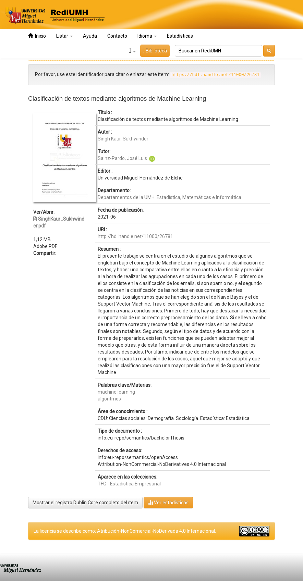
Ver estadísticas (168, 502)
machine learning (116, 392)
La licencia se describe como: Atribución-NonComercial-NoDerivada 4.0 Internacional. (125, 531)
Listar (64, 36)
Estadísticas (180, 36)
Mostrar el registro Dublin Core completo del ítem (85, 502)
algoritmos (109, 398)
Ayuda (90, 36)
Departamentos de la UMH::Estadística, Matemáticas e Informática (169, 197)
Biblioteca (155, 50)
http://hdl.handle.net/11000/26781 (135, 236)
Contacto (117, 36)
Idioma (147, 36)
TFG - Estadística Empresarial (129, 483)
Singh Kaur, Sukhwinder (123, 138)
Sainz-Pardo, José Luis (122, 158)
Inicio (37, 36)
